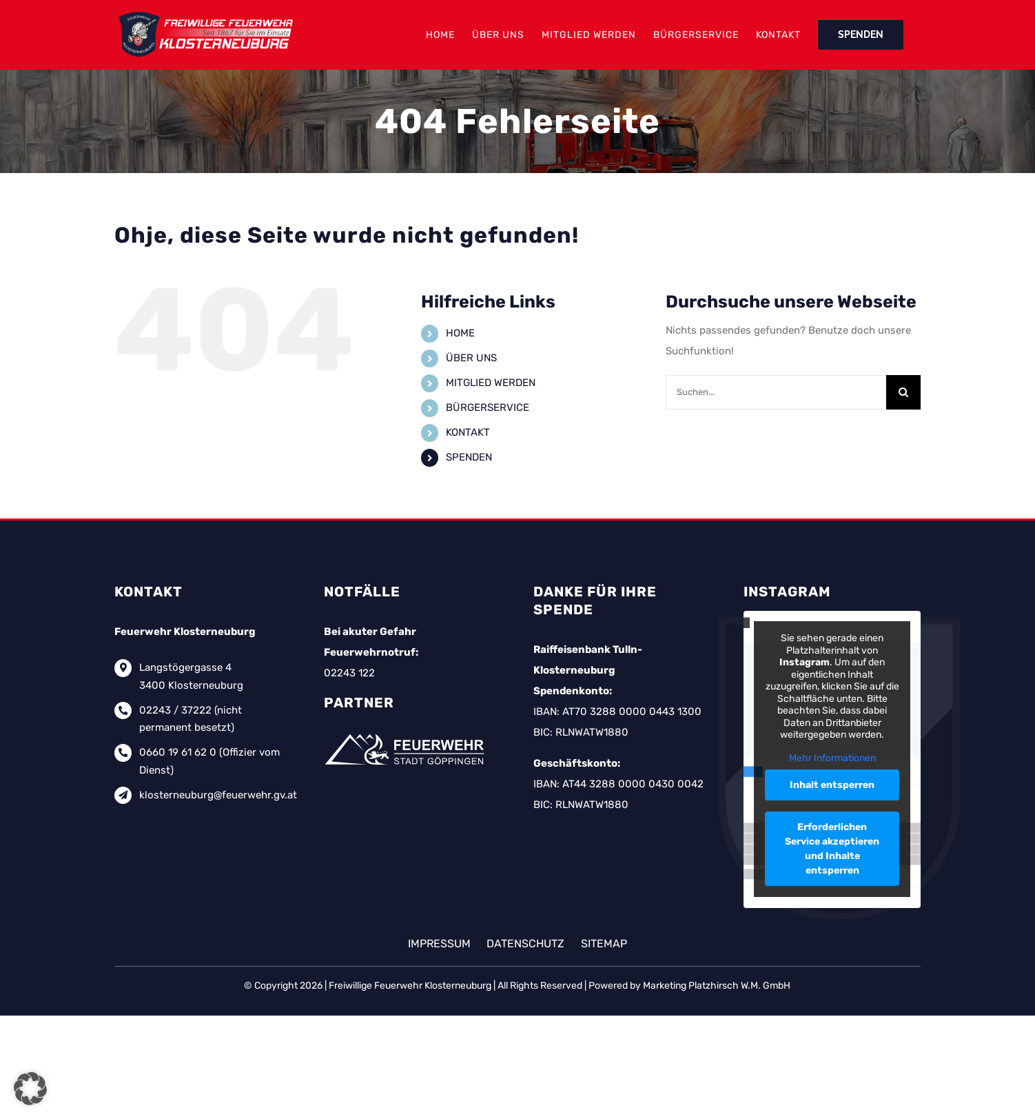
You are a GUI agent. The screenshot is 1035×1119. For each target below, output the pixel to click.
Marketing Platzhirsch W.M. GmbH (716, 985)
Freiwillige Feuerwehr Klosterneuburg (410, 985)
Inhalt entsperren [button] (832, 786)
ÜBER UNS (471, 358)
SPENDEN (469, 457)
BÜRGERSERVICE (487, 407)
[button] (30, 1088)
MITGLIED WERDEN (490, 382)
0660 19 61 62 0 (177, 752)
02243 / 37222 (175, 710)
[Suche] (903, 392)
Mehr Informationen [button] (831, 758)
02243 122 (349, 673)
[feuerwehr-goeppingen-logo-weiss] (407, 733)
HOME (460, 333)
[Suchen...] (776, 392)
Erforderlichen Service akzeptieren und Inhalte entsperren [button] (832, 849)
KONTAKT (468, 432)
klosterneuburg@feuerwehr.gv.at (218, 795)
